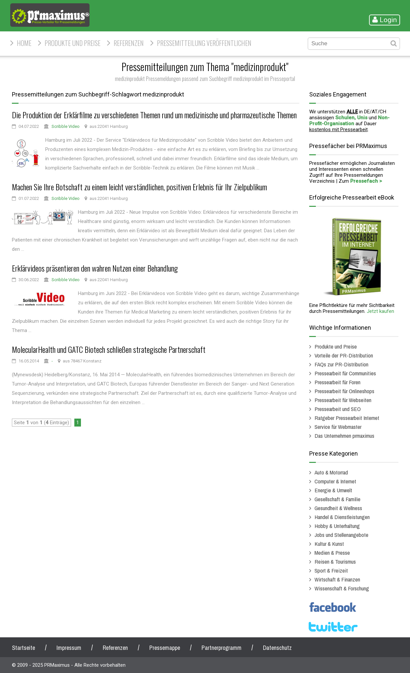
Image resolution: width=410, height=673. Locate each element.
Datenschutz (277, 648)
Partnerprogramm (222, 648)
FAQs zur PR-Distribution (341, 364)
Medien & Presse (332, 552)
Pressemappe (164, 648)
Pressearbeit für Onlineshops (344, 391)
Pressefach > (366, 181)
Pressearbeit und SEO (338, 409)
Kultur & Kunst (329, 543)
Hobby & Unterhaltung (337, 526)
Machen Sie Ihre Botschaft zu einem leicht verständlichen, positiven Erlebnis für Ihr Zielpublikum (139, 187)
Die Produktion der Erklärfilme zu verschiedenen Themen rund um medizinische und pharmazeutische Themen (154, 115)
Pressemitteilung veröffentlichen (204, 43)
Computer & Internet (335, 481)
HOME (24, 43)
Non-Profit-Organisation (349, 121)
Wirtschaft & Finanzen (337, 579)
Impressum (68, 648)
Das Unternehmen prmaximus (344, 435)
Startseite (23, 648)
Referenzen (129, 43)
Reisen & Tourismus (335, 561)
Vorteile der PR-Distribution (344, 355)
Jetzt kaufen (380, 311)
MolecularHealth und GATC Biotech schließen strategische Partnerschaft (108, 349)
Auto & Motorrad (331, 472)
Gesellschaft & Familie (337, 499)
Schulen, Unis (351, 118)
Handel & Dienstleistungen (342, 517)
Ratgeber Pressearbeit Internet (347, 418)
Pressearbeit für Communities (345, 373)
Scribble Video (66, 126)
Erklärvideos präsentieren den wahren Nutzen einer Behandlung (95, 268)
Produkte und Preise (72, 43)
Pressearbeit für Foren (337, 382)
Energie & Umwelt (333, 490)
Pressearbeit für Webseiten (343, 400)
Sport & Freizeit (331, 570)
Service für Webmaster (338, 426)
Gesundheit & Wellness (338, 508)
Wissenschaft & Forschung (342, 588)
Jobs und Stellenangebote (341, 535)
